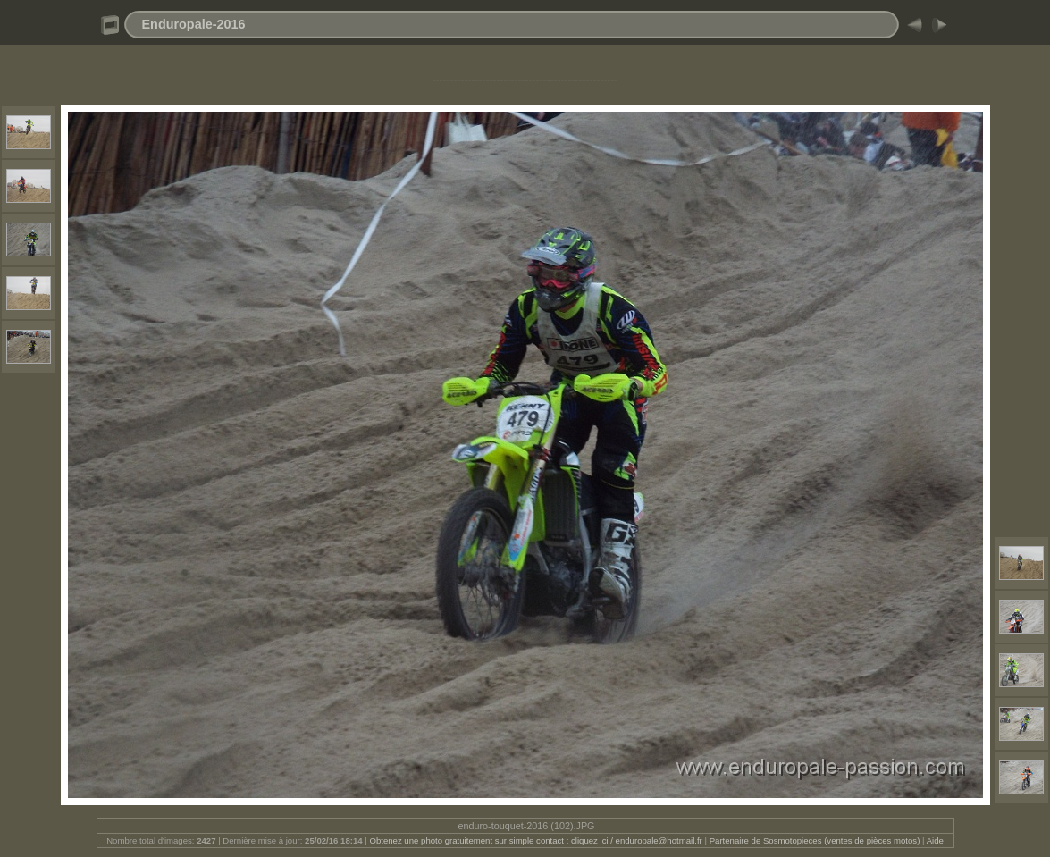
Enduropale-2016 (194, 24)
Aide (935, 840)
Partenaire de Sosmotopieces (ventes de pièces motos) (815, 840)
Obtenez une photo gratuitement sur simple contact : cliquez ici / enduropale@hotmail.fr (535, 840)
